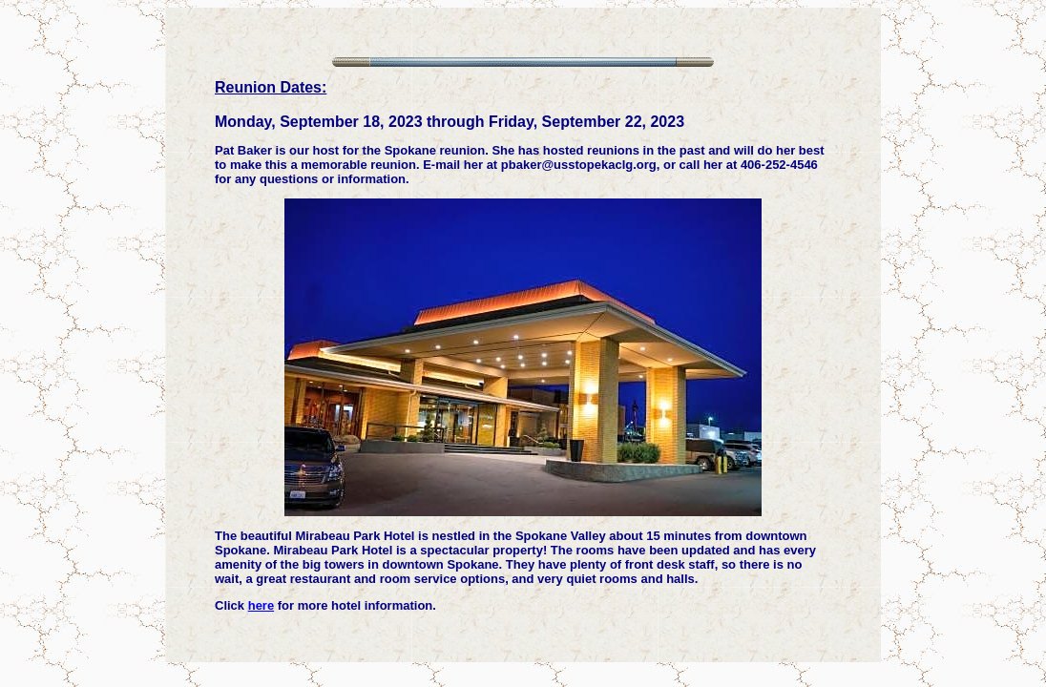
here (261, 605)
